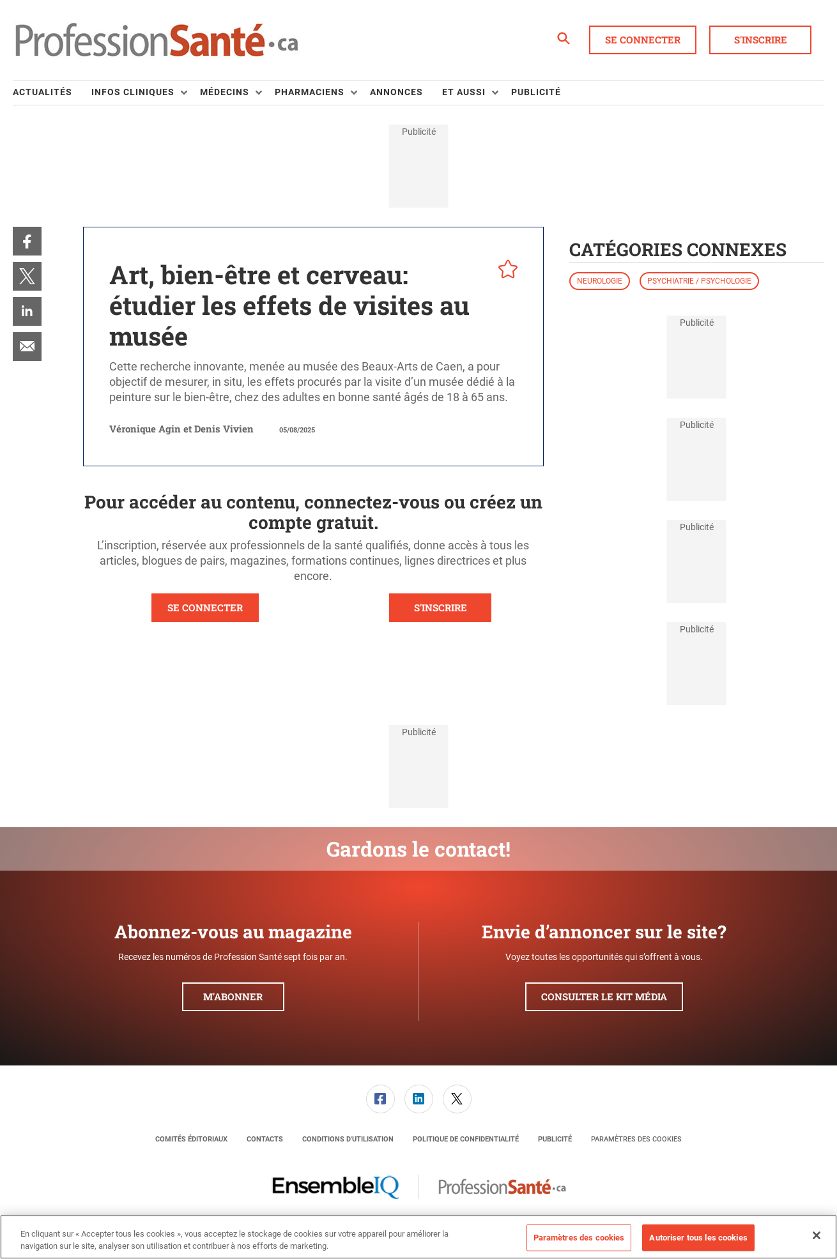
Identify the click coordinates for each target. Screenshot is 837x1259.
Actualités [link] (42, 92)
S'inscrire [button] (760, 39)
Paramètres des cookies (636, 1139)
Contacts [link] (265, 1139)
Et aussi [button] (464, 92)
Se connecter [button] (642, 39)
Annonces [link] (396, 92)
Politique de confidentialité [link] (466, 1139)
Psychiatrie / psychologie (699, 281)
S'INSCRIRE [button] (440, 607)
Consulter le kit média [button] (604, 996)
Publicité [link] (536, 92)
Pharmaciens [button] (309, 92)
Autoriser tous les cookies (698, 1237)
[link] (27, 241)
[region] (418, 1237)
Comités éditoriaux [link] (191, 1139)
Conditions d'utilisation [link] (348, 1139)
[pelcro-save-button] (505, 270)
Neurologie (599, 281)
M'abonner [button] (233, 996)
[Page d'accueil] (156, 40)
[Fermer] (816, 1235)
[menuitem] (52, 92)
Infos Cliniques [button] (132, 92)
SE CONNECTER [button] (205, 607)
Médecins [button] (224, 92)
